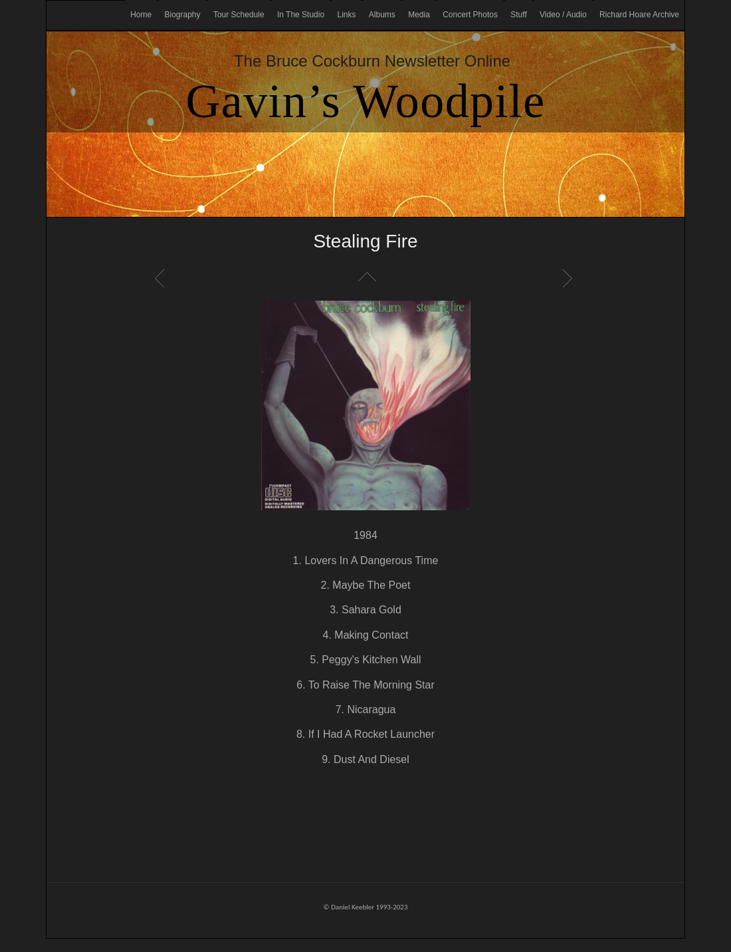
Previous (161, 278)
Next (569, 278)
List (365, 278)
